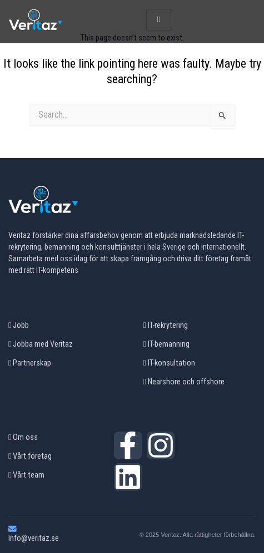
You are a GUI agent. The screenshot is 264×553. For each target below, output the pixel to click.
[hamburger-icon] (158, 20)
